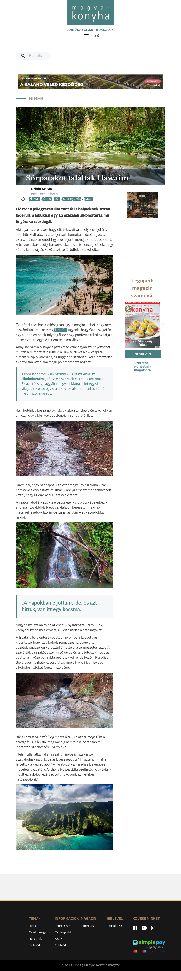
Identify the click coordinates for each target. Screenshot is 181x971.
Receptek (35, 938)
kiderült (61, 330)
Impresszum (63, 926)
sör (57, 199)
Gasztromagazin (39, 932)
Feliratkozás (115, 926)
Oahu (47, 199)
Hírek (32, 926)
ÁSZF (58, 938)
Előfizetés (87, 926)
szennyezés (72, 199)
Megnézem (143, 354)
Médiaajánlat (63, 932)
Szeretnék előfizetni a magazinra (142, 367)
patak (88, 199)
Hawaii (34, 199)
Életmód (34, 945)
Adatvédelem (63, 945)
